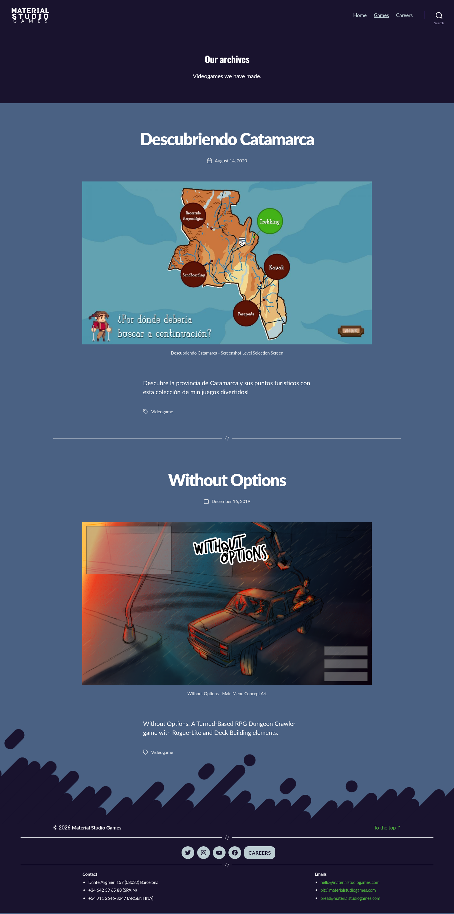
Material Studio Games (97, 828)
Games (381, 15)
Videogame (162, 412)
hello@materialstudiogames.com (350, 883)
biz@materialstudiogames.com (348, 891)
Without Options (227, 480)
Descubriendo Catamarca (227, 138)
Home (360, 15)
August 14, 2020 (231, 161)
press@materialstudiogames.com (350, 899)
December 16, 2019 (231, 502)
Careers (404, 15)
